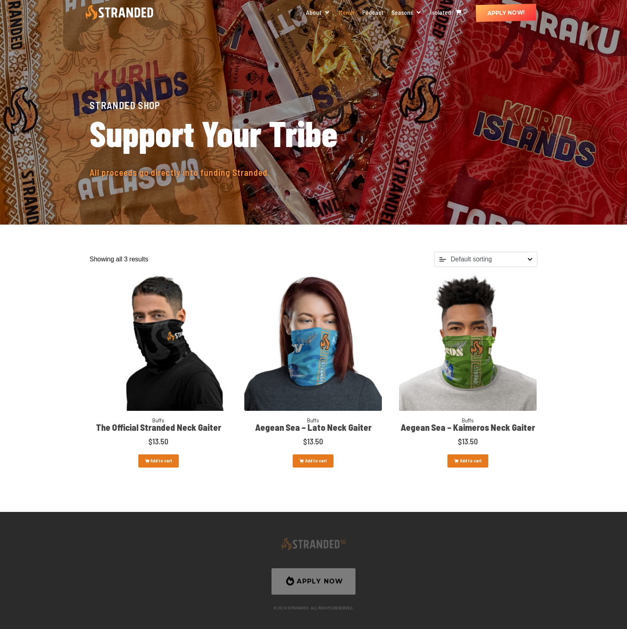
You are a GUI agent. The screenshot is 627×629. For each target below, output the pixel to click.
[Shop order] (485, 259)
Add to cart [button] (161, 460)
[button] (318, 12)
